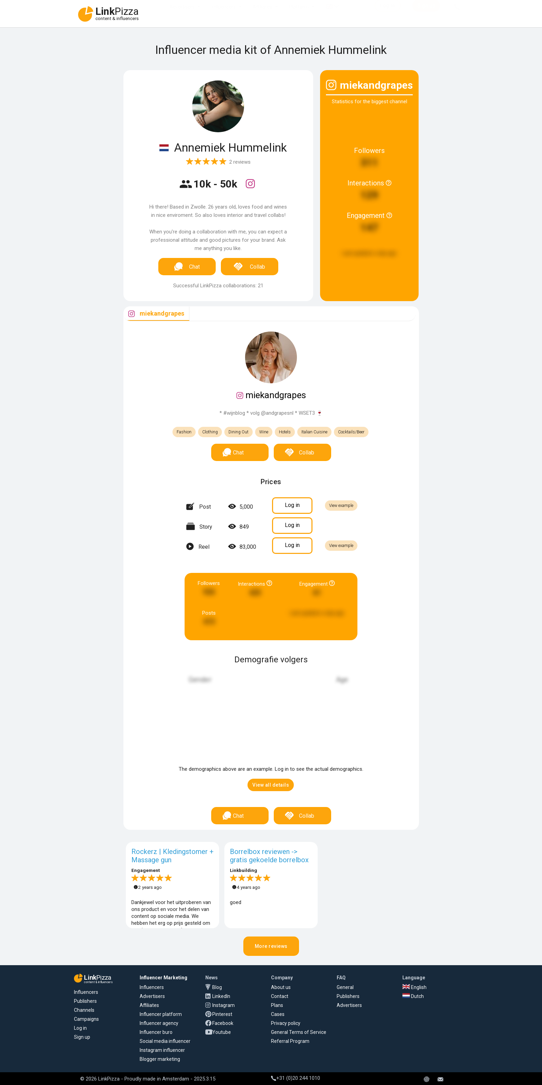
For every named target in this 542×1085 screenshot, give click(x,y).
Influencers (224, 14)
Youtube (221, 1032)
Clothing (210, 432)
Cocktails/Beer (351, 432)
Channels (84, 1010)
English (414, 987)
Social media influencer (165, 1041)
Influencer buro (156, 1032)
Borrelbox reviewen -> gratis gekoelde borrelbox (269, 855)
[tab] (156, 314)
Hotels (285, 432)
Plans (277, 1005)
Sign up (82, 1037)
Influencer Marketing (163, 977)
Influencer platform (161, 1014)
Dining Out (238, 432)
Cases (277, 1014)
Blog (217, 987)
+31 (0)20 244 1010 (295, 1078)
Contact (279, 996)
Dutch (413, 996)
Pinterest (222, 1014)
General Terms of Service (298, 1032)
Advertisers (182, 14)
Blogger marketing (160, 1059)
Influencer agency (159, 1023)
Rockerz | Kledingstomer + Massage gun (172, 855)
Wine (263, 432)
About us (281, 987)
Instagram (223, 1005)
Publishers (85, 1001)
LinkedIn (221, 996)
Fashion (184, 432)
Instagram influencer (162, 1050)
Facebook (222, 1023)
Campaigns (86, 1019)
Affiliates (262, 14)
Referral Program (290, 1041)
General (345, 987)
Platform (299, 14)
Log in (80, 1028)
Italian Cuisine (314, 432)
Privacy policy (285, 1023)
